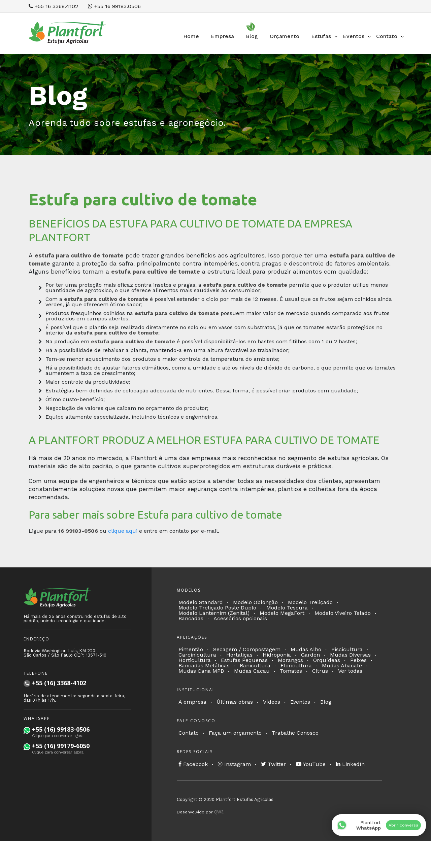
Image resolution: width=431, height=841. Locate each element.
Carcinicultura (197, 655)
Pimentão (190, 649)
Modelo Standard (200, 602)
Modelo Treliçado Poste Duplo (217, 607)
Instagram (234, 764)
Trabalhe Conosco (295, 733)
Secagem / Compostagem (246, 649)
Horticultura (194, 660)
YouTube (311, 764)
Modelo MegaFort (282, 613)
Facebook (193, 764)
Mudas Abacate (342, 665)
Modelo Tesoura (287, 607)
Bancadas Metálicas (204, 665)
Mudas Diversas (350, 655)
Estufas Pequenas (244, 660)
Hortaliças (239, 655)
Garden (310, 655)
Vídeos (271, 702)
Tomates (291, 671)
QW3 (218, 812)
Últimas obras (235, 702)
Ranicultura (255, 665)
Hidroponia (277, 655)
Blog (325, 702)
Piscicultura (347, 649)
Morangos (290, 660)
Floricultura (296, 665)
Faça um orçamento (235, 733)
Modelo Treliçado (310, 602)
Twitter (273, 764)
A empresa (192, 702)
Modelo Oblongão (255, 602)
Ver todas (350, 671)
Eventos (300, 702)
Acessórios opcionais (240, 618)
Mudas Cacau (252, 671)
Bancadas (190, 618)
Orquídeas (326, 660)
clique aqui (122, 531)
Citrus (320, 671)
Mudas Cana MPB (201, 671)
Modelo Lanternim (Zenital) (214, 613)
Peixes (358, 660)
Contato (188, 733)
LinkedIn (350, 764)
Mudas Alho (306, 649)
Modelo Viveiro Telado (342, 613)
